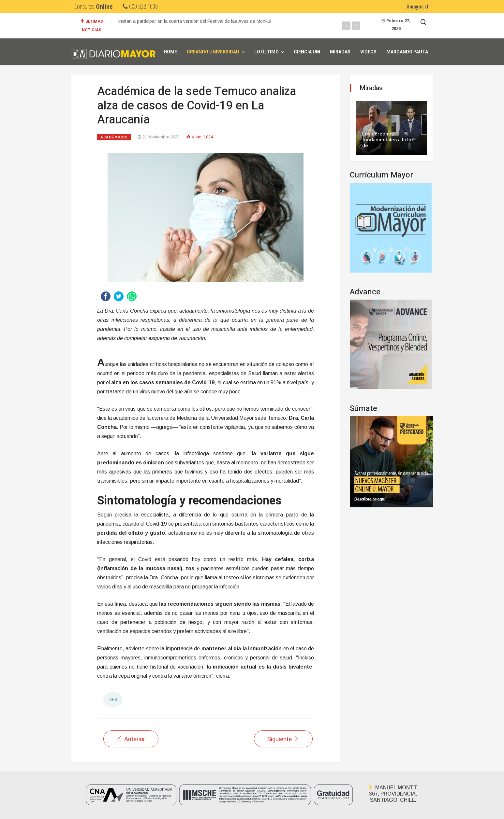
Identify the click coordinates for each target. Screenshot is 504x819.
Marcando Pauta (407, 52)
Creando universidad (213, 52)
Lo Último (266, 52)
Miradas (340, 52)
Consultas (93, 6)
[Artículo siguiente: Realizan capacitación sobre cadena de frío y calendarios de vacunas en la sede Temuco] (283, 738)
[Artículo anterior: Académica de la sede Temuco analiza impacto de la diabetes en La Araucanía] (130, 738)
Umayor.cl (417, 6)
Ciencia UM (307, 52)
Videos (368, 52)
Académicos (114, 137)
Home (170, 52)
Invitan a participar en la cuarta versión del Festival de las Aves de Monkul (194, 21)
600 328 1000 (140, 6)
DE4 (113, 699)
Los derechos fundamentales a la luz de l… (388, 139)
